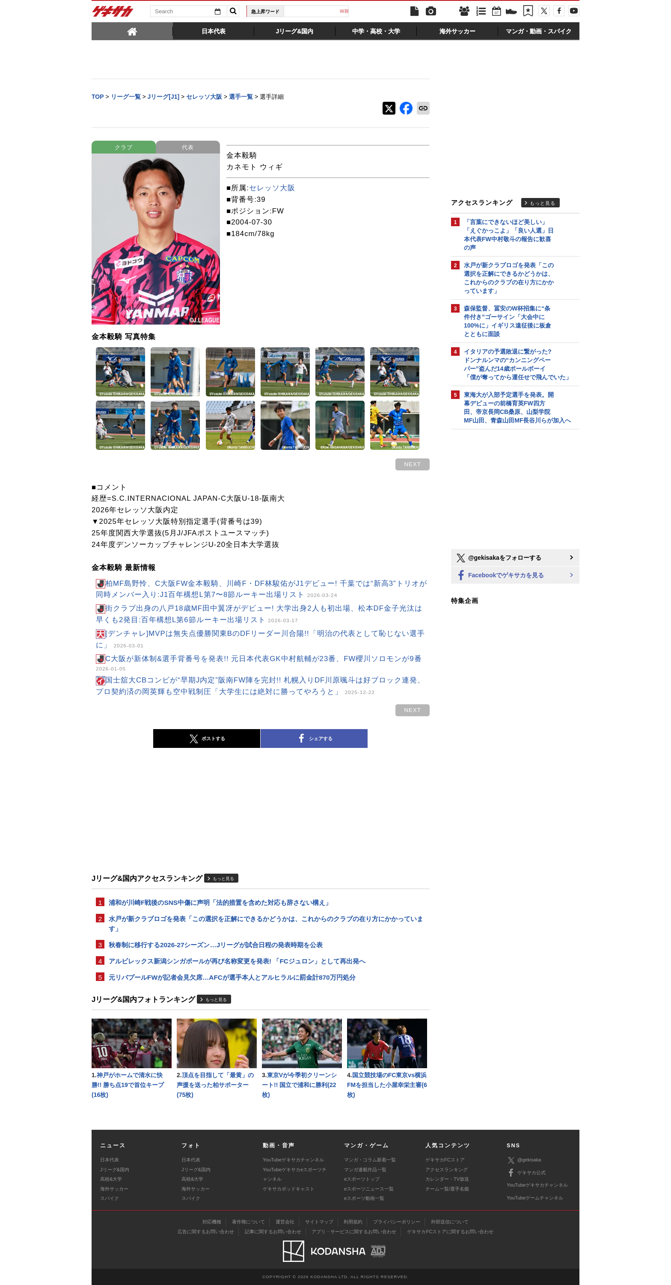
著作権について (248, 1221)
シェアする (314, 739)
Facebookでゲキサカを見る (499, 575)
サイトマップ (319, 1221)
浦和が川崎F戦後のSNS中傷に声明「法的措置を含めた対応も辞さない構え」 (220, 902)
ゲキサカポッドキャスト (289, 1188)
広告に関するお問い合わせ (206, 1231)
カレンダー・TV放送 (447, 1179)
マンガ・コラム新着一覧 (370, 1159)
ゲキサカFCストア (445, 1159)
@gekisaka (524, 1160)
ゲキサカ (113, 14)
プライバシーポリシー (396, 1221)
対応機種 (211, 1221)
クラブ (124, 147)
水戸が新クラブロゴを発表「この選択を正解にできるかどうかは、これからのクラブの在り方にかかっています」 (266, 923)
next (412, 464)
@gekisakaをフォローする (498, 558)
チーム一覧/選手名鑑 (447, 1188)
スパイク (109, 1198)
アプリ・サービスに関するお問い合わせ (354, 1231)
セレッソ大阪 (272, 188)
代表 (188, 147)
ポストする (206, 739)
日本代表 (319, 11)
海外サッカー (114, 1188)
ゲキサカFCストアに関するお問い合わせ (450, 1231)
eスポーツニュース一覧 (369, 1188)
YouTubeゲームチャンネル (535, 1197)
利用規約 (353, 1221)
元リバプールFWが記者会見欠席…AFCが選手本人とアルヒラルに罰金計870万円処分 (232, 977)
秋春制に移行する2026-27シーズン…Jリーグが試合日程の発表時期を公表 (216, 944)
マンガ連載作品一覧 (365, 1169)
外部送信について (450, 1221)
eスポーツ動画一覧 (364, 1198)
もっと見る (223, 878)
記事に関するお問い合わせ (273, 1231)
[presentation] (132, 30)
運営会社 (285, 1221)
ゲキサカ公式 (526, 1173)
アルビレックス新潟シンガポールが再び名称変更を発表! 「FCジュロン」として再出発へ (237, 961)
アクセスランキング (446, 1169)
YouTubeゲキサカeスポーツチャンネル (295, 1174)
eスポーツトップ (362, 1179)
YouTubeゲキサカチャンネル (293, 1159)
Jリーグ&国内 (114, 1169)
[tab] (132, 30)
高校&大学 (111, 1179)
